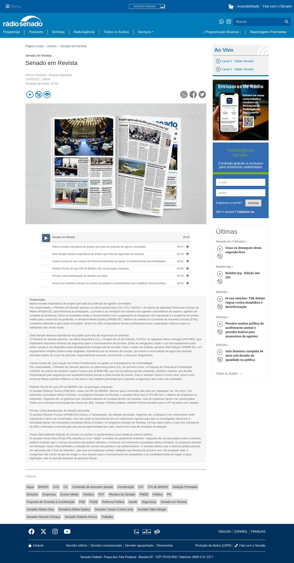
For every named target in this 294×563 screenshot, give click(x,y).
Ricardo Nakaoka (60, 75)
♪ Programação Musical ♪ (222, 32)
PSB (82, 502)
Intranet (36, 545)
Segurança (149, 502)
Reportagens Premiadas (268, 32)
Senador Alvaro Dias (40, 509)
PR (169, 494)
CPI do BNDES (158, 487)
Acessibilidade (248, 6)
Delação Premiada (185, 487)
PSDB (93, 502)
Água (30, 487)
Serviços (144, 32)
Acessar (253, 203)
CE (66, 487)
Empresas (49, 494)
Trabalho (107, 517)
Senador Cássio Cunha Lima (114, 509)
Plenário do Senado (122, 494)
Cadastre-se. (246, 211)
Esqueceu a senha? (229, 202)
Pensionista (165, 545)
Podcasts (36, 32)
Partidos (88, 494)
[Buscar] (286, 22)
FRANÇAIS (258, 532)
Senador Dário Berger (151, 509)
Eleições (32, 494)
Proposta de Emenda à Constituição (50, 502)
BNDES (43, 487)
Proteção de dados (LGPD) (213, 545)
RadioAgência (84, 32)
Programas (11, 32)
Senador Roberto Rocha (81, 517)
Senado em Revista (174, 502)
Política (158, 494)
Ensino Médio (69, 494)
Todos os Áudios (116, 32)
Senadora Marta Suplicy (74, 509)
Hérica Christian (36, 75)
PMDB (144, 494)
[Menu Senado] (13, 6)
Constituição (126, 487)
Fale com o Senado (277, 6)
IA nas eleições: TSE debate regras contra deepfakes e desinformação (245, 303)
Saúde (133, 502)
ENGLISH (225, 532)
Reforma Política (113, 502)
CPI (140, 487)
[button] (231, 6)
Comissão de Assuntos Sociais (92, 487)
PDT (101, 494)
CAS (56, 487)
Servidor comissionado (106, 545)
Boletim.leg (223, 266)
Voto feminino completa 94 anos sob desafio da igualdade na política (244, 356)
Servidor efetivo (76, 545)
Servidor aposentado (139, 545)
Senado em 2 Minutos (230, 241)
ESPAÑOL (241, 532)
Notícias (58, 32)
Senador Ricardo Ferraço (43, 517)
